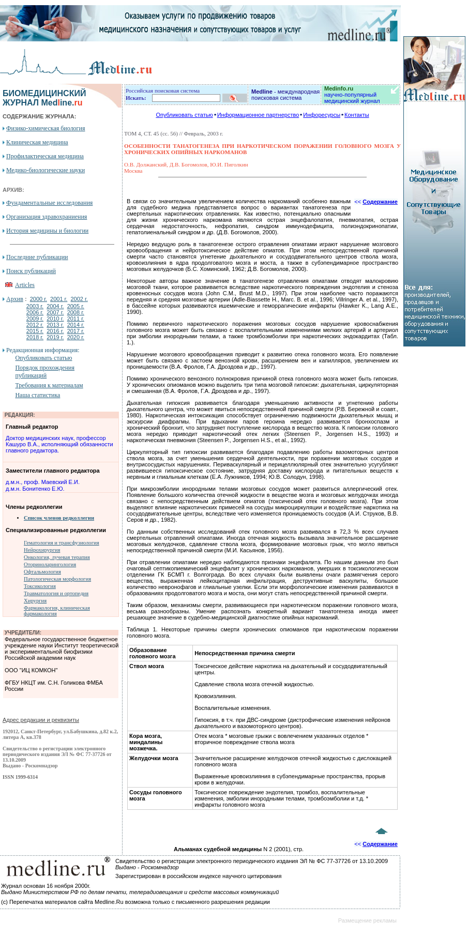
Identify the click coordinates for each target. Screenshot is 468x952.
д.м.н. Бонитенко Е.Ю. (35, 489)
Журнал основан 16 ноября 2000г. (45, 886)
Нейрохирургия (42, 550)
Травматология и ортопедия (56, 593)
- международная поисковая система (285, 94)
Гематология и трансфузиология (61, 543)
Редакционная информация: (42, 350)
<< (376, 202)
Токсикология (40, 586)
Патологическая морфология (57, 579)
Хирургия (35, 600)
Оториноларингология (50, 564)
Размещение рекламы (367, 920)
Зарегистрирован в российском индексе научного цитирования (198, 876)
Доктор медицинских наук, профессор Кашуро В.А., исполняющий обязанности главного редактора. (59, 444)
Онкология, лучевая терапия (57, 557)
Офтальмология (42, 572)
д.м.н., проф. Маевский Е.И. (43, 482)
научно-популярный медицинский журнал (352, 94)
